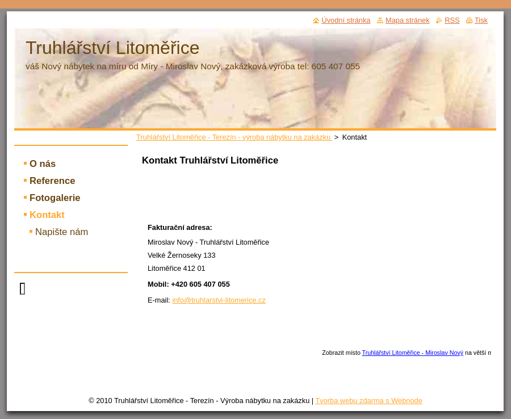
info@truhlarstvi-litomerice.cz (218, 300)
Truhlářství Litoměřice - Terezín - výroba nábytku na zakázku (234, 137)
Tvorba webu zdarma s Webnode (368, 400)
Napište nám (61, 232)
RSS (452, 20)
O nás (43, 163)
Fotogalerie (55, 197)
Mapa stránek (408, 20)
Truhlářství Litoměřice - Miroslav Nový (412, 352)
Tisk (481, 20)
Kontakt (47, 215)
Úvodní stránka (345, 20)
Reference (52, 180)
